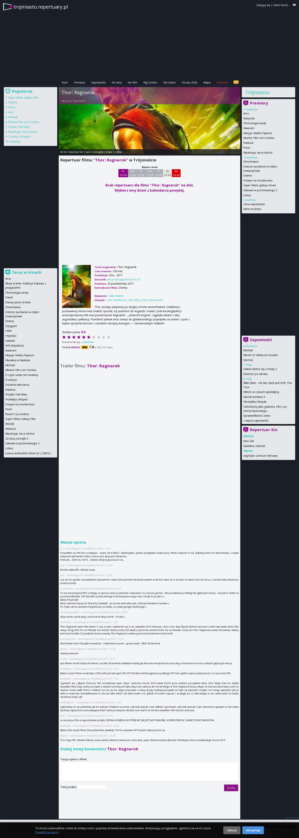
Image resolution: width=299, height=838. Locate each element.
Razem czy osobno (17, 414)
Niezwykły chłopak (254, 401)
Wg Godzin (150, 82)
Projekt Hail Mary (19, 127)
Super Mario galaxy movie (259, 185)
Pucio (246, 147)
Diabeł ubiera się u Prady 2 (260, 369)
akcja (110, 279)
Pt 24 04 (158, 173)
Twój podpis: (69, 787)
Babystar (249, 118)
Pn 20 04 (123, 173)
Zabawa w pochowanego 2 (260, 190)
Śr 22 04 (141, 173)
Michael (248, 350)
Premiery (79, 82)
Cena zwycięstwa (254, 204)
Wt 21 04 (132, 173)
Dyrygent (11, 326)
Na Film (132, 82)
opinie (118, 152)
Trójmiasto (257, 92)
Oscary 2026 (189, 82)
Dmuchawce (251, 161)
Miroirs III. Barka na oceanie (260, 355)
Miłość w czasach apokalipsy (261, 392)
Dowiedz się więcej (47, 832)
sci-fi (137, 279)
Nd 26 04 (176, 173)
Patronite (222, 82)
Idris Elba (134, 300)
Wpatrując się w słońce (257, 152)
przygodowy (124, 279)
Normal (248, 360)
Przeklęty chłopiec (16, 399)
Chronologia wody (254, 123)
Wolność (10, 429)
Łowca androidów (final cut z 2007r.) (28, 453)
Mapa (207, 82)
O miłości (11, 380)
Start (65, 82)
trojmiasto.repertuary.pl (41, 6)
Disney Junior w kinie (18, 302)
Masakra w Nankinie (17, 360)
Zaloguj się (263, 5)
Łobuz (247, 195)
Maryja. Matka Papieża (257, 133)
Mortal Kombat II (254, 397)
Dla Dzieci (169, 82)
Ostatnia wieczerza (17, 384)
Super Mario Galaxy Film (23, 97)
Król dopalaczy (14, 345)
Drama (247, 175)
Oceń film (88, 342)
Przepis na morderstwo (258, 180)
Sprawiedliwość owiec (257, 415)
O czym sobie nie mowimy (21, 375)
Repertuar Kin (264, 429)
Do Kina (117, 82)
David (9, 297)
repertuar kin (75, 152)
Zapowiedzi (98, 82)
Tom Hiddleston (116, 300)
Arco (246, 113)
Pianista (248, 143)
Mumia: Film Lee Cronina (258, 138)
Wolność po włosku (255, 374)
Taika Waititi (79, 101)
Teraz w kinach (27, 272)
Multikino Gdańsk (254, 446)
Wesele (9, 424)
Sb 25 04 (167, 173)
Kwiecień (248, 128)
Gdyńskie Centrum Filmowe (260, 455)
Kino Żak (248, 441)
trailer (109, 152)
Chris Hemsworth (152, 300)
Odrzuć (232, 830)
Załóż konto (280, 5)
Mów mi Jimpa (252, 209)
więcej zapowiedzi (257, 420)
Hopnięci (15, 141)
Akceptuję (253, 830)
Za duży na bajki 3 (19, 136)
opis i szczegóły (95, 152)
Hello (8, 331)
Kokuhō (10, 340)
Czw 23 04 (150, 173)
